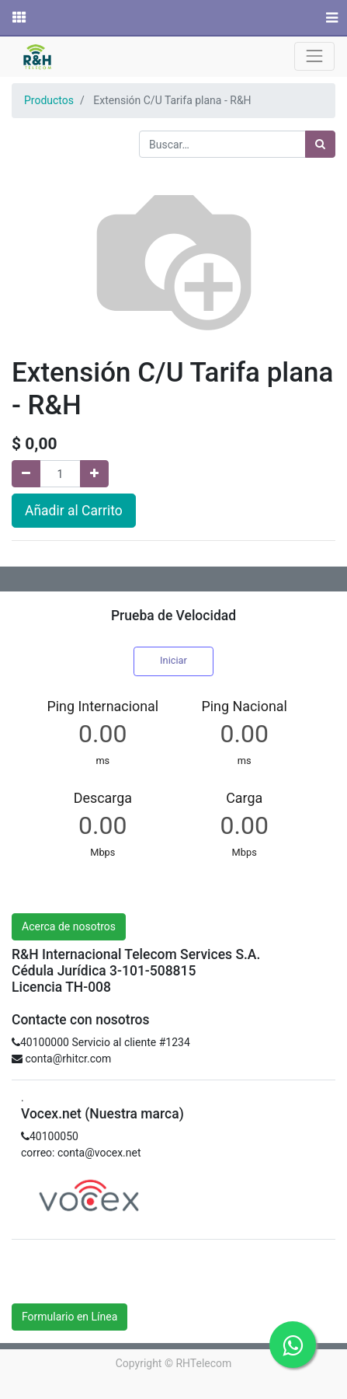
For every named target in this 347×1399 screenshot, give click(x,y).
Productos (49, 100)
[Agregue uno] (94, 473)
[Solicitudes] (18, 18)
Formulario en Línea (69, 1316)
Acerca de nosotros (69, 926)
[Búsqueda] (320, 144)
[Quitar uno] (26, 473)
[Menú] (330, 18)
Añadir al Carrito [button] (74, 510)
